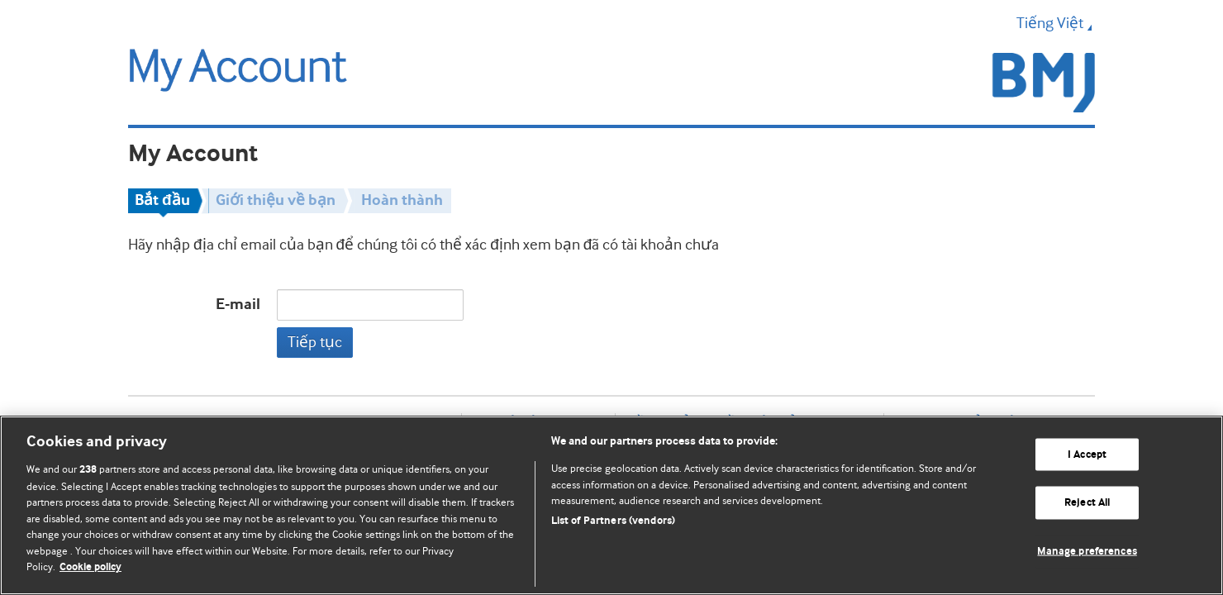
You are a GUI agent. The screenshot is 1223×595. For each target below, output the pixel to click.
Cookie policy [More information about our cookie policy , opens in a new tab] (90, 567)
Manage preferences (1086, 551)
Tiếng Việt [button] (1055, 23)
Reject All (1087, 503)
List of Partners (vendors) (613, 521)
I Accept (1087, 454)
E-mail (238, 304)
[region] (611, 505)
